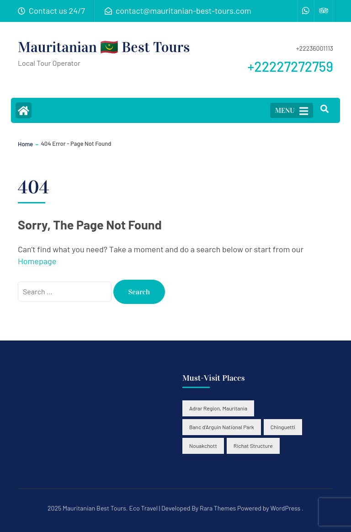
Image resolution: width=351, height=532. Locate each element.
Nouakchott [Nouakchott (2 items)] (203, 445)
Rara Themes (218, 508)
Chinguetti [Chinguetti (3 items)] (283, 427)
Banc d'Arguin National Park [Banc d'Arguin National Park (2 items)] (221, 427)
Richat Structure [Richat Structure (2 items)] (253, 445)
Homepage (37, 261)
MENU (291, 111)
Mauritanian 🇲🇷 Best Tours (104, 47)
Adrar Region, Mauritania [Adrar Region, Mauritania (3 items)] (218, 408)
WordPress (285, 508)
